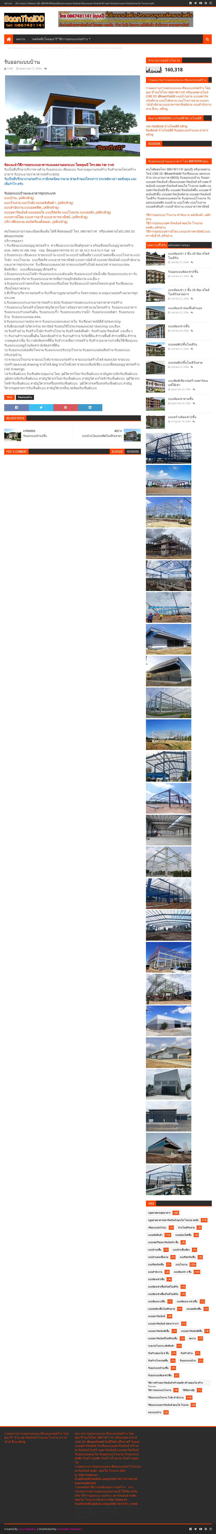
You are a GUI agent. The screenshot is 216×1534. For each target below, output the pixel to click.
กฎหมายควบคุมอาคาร (159, 1213)
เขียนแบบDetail (157, 1227)
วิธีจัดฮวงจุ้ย (188, 1390)
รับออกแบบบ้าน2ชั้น (158, 1368)
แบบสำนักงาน (155, 1272)
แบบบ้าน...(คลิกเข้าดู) (19, 198)
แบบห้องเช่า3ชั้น (156, 1279)
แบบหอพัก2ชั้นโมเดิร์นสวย (185, 362)
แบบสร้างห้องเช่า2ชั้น (182, 417)
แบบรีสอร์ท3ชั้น (156, 1264)
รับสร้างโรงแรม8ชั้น (158, 1360)
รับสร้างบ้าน (187, 1353)
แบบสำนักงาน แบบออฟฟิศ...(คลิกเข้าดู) (31, 207)
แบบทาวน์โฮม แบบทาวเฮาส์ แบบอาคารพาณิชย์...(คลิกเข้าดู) (46, 217)
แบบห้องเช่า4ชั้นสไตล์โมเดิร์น (163, 1294)
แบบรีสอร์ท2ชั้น (188, 1257)
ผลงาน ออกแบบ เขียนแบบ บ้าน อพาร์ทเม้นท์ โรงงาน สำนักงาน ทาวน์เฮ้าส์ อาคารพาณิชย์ (65, 47)
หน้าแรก (8, 3)
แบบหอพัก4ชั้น (193, 1309)
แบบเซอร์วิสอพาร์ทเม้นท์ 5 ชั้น (163, 1242)
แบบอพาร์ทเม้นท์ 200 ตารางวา (163, 1323)
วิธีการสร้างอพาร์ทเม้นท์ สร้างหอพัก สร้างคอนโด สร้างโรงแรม (175, 1384)
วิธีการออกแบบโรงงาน (159, 1390)
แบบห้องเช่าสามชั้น (180, 399)
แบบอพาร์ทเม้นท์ (156, 1316)
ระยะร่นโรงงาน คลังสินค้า (161, 1346)
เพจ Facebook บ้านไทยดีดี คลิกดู (166, 126)
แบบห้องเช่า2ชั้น (179, 326)
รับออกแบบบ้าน (25, 397)
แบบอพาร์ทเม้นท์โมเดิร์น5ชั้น (162, 1338)
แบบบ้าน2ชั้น (154, 1250)
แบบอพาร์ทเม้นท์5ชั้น (158, 1331)
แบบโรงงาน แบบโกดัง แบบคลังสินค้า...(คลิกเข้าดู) (38, 203)
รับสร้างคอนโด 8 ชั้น (158, 1353)
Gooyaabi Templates (69, 1529)
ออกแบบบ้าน (154, 1412)
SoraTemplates (27, 1529)
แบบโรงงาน (182, 1264)
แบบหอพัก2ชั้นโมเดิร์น (182, 344)
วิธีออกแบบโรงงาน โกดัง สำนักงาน (166, 1397)
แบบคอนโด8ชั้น (183, 1235)
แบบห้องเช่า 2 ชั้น (183, 1272)
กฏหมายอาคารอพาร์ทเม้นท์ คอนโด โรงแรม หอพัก (173, 1220)
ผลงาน (20, 39)
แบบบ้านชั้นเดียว (181, 1250)
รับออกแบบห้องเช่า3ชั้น (183, 271)
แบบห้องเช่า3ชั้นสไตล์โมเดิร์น (163, 1286)
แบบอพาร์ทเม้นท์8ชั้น (191, 1331)
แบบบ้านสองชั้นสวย (158, 1257)
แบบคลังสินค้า (155, 1235)
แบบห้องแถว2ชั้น (156, 1301)
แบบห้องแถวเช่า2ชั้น (187, 1301)
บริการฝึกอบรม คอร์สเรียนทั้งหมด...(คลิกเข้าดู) (36, 222)
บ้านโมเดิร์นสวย (186, 1227)
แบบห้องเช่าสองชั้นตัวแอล (185, 308)
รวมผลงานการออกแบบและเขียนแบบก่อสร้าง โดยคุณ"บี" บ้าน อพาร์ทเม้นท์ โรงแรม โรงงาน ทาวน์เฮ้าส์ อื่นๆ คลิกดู (36, 1437)
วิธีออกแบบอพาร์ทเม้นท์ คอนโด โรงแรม (168, 1405)
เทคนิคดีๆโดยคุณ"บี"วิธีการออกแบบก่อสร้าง (60, 39)
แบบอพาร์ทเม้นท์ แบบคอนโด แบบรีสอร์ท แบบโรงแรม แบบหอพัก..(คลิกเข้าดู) (57, 212)
